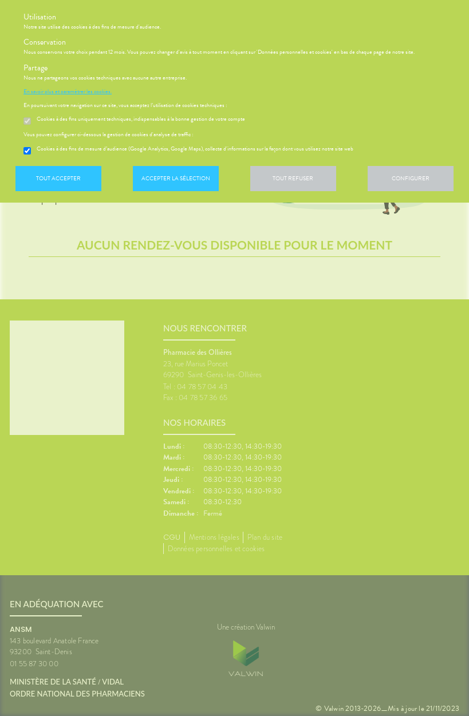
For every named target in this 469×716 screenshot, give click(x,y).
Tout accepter (58, 178)
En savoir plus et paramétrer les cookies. (67, 92)
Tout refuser (293, 178)
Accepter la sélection (175, 178)
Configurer (410, 178)
